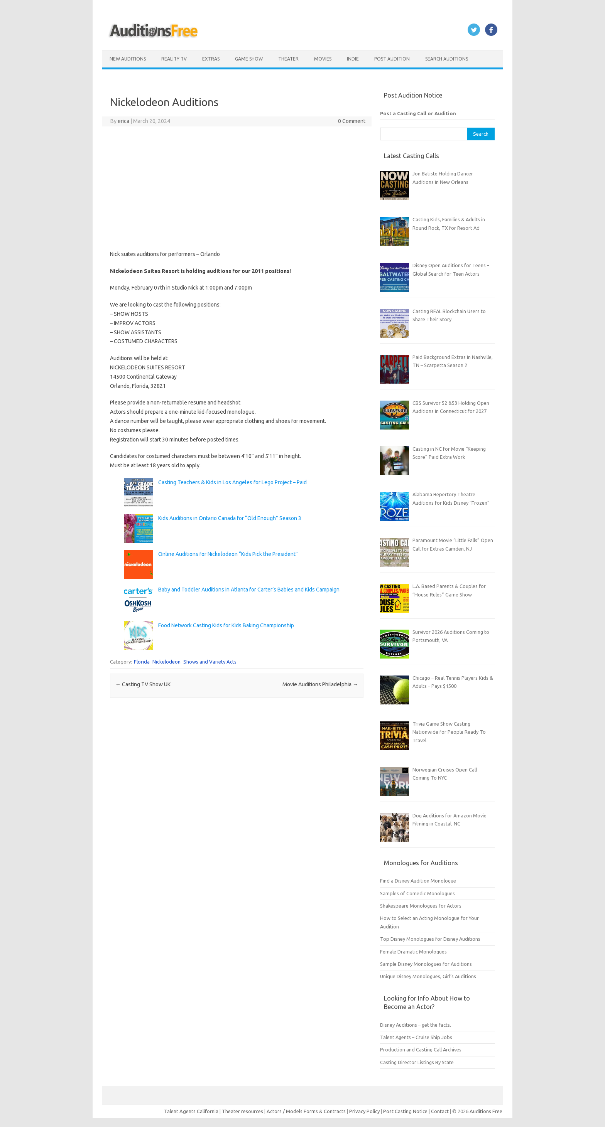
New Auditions (128, 58)
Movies (322, 58)
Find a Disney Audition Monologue (418, 880)
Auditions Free (486, 1111)
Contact (440, 1111)
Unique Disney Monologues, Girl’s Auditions (428, 976)
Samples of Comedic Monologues (417, 893)
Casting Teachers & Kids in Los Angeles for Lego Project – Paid (232, 482)
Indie (353, 58)
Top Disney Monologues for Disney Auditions (430, 939)
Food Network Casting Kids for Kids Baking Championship (226, 625)
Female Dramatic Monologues (413, 951)
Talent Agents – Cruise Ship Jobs (416, 1037)
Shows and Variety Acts (210, 661)
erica (123, 121)
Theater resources (242, 1111)
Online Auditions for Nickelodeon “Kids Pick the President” (228, 554)
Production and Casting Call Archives (420, 1049)
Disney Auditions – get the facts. (415, 1025)
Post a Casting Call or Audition (418, 113)
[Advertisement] (236, 188)
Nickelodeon (166, 661)
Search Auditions (446, 58)
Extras (211, 58)
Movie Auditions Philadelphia (320, 684)
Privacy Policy (365, 1111)
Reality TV (174, 58)
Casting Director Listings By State (417, 1062)
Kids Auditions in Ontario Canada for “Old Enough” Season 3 (229, 518)
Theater (288, 58)
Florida (142, 661)
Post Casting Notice (405, 1111)
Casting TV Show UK (143, 684)
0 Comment (351, 121)
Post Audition (392, 58)
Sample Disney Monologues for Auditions (426, 964)
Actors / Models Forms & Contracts (306, 1111)
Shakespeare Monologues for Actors (420, 905)
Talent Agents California (191, 1111)
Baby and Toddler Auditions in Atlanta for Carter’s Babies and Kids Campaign (249, 589)
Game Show (249, 58)
